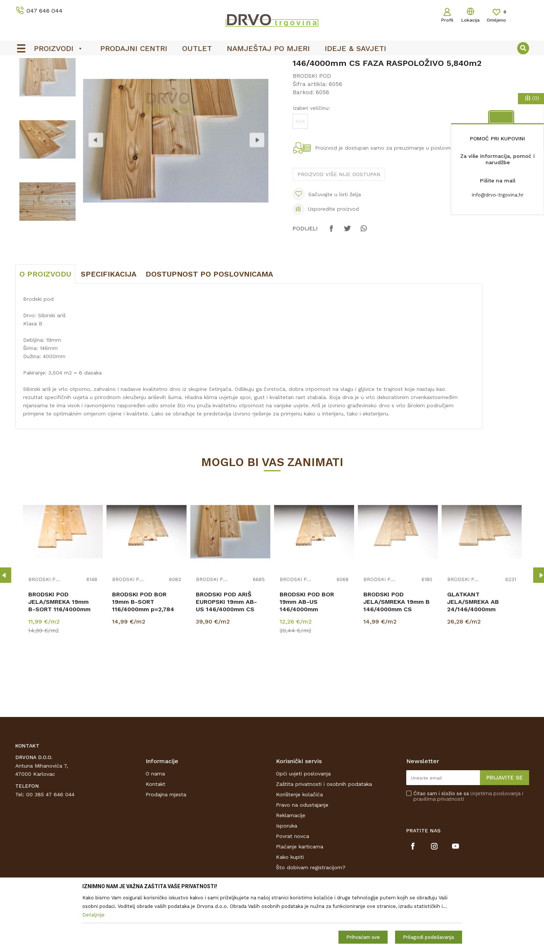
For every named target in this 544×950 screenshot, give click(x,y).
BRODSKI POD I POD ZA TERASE (82, 79)
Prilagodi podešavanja (428, 937)
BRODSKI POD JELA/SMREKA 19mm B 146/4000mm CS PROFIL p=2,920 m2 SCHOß (396, 664)
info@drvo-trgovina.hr (498, 195)
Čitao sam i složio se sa (468, 851)
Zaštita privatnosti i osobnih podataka (324, 839)
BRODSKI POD (144, 79)
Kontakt (155, 839)
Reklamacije (290, 871)
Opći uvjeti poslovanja (303, 829)
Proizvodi (26, 79)
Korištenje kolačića (299, 850)
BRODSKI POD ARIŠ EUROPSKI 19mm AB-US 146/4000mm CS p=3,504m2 (226, 661)
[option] (272, 63)
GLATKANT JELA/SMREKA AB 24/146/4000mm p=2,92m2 (473, 661)
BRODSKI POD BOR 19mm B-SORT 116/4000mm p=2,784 (143, 657)
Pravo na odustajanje (302, 860)
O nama (155, 829)
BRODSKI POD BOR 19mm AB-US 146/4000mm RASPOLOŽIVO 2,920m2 (314, 661)
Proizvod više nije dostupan (339, 230)
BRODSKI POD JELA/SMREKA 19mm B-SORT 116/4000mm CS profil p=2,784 (59, 661)
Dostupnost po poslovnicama (209, 329)
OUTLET (271, 64)
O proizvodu (45, 329)
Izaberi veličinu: (311, 163)
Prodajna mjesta (166, 850)
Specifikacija (108, 329)
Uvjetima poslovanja (495, 849)
